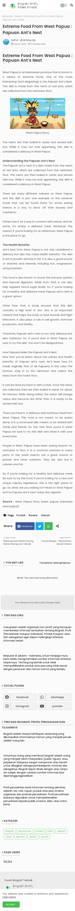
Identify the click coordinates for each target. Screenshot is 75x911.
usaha (32, 836)
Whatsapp (48, 526)
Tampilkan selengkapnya (54, 562)
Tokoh (8, 836)
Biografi (9, 831)
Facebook (27, 526)
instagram (22, 706)
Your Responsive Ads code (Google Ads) (37, 602)
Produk (20, 515)
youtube (57, 706)
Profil (50, 831)
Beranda (8, 16)
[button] (71, 5)
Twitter (40, 526)
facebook (22, 697)
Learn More (9, 897)
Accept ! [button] (11, 904)
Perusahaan (24, 831)
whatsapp (57, 697)
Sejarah (61, 831)
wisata (44, 836)
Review (33, 515)
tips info (20, 836)
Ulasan (18, 16)
